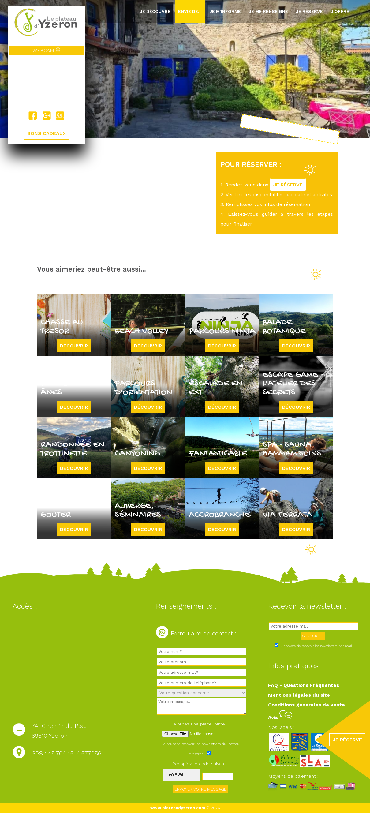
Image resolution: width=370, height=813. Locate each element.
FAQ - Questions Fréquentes (303, 685)
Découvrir (74, 346)
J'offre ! (341, 11)
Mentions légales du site (299, 695)
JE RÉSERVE (288, 185)
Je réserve (309, 11)
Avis (280, 717)
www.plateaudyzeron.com (177, 808)
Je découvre (155, 11)
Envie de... (190, 11)
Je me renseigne (268, 11)
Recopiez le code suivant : (200, 763)
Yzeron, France (46, 83)
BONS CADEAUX (46, 133)
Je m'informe (225, 11)
